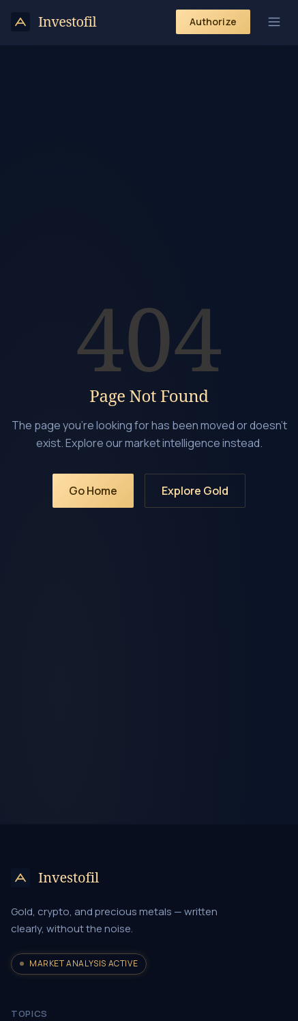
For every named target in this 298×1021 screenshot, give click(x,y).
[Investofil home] (53, 21)
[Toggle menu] (274, 22)
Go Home (93, 490)
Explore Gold (195, 490)
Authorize (213, 21)
